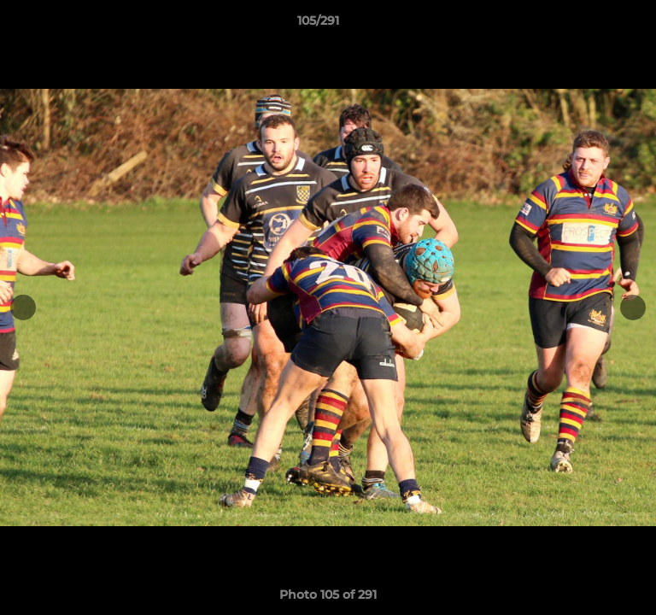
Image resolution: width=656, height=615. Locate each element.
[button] (594, 24)
